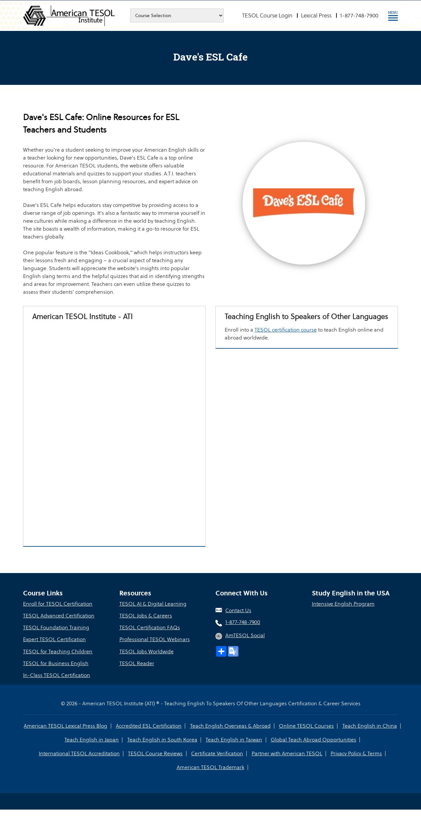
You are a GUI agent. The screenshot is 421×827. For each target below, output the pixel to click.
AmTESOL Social (245, 636)
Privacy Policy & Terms (356, 754)
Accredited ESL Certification (149, 726)
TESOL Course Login (267, 15)
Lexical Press (316, 15)
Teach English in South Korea (162, 740)
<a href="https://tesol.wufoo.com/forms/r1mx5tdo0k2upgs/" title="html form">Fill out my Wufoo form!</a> (114, 432)
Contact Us (238, 611)
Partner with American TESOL (286, 754)
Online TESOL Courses (306, 726)
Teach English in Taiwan (234, 740)
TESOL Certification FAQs (149, 628)
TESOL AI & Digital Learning (152, 604)
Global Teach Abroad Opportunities (313, 740)
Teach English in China (369, 726)
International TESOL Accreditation (79, 754)
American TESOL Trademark (210, 767)
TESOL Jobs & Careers (145, 616)
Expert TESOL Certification (54, 640)
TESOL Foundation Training (56, 628)
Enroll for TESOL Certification (57, 604)
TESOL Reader (136, 663)
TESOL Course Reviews (155, 754)
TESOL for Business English (55, 663)
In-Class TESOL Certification (56, 675)
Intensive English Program (343, 604)
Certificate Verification (217, 754)
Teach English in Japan (92, 740)
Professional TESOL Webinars (154, 640)
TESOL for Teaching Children (57, 652)
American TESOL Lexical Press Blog (66, 726)
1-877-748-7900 (359, 15)
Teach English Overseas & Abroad (230, 726)
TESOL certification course (287, 338)
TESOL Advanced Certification (58, 616)
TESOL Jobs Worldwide (146, 652)
